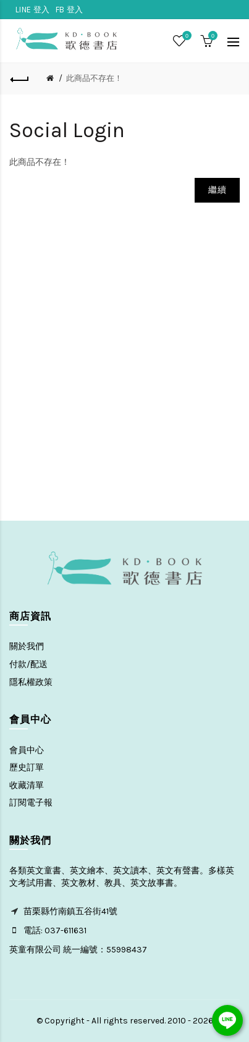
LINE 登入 (32, 9)
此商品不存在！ (94, 78)
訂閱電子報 (31, 802)
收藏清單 (26, 785)
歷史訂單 (26, 767)
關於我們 (26, 646)
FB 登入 (69, 9)
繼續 (217, 190)
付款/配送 (28, 664)
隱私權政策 (31, 682)
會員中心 (26, 750)
